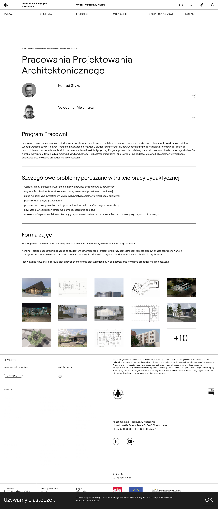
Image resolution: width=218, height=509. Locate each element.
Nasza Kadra (46, 413)
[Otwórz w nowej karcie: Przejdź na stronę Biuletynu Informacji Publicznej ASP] (211, 392)
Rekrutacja (9, 450)
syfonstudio (81, 491)
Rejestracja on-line (13, 453)
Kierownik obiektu (85, 457)
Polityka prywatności (49, 488)
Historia (7, 409)
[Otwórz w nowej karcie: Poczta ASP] (181, 5)
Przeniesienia (82, 431)
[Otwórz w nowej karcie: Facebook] (116, 441)
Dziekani (80, 453)
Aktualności (9, 420)
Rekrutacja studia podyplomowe (54, 457)
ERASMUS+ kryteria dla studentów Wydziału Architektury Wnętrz (90, 413)
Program (8, 406)
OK (209, 499)
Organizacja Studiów (50, 464)
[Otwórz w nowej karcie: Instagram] (130, 441)
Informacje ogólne (49, 450)
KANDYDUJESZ (120, 14)
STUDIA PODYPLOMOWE (161, 14)
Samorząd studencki (86, 417)
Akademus (81, 402)
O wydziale (9, 402)
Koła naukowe (83, 420)
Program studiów (48, 453)
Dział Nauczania (84, 406)
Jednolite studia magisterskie (54, 402)
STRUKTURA (46, 14)
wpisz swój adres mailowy (16, 367)
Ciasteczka (44, 491)
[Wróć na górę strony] (8, 390)
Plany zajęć (81, 424)
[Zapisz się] (13, 376)
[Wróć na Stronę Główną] (27, 5)
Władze (7, 413)
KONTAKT (190, 14)
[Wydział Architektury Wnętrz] (91, 5)
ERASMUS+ (81, 409)
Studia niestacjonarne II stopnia (54, 409)
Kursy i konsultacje (13, 457)
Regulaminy (82, 428)
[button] (36, 287)
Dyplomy (80, 435)
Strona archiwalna (13, 417)
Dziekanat (81, 450)
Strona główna (28, 49)
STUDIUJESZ (82, 14)
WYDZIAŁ (8, 14)
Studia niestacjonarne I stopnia (54, 406)
